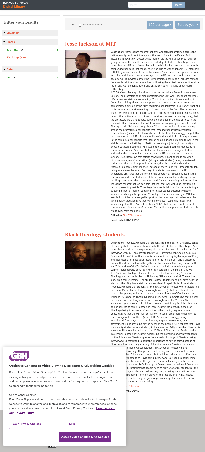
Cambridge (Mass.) (17, 57)
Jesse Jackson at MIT (90, 43)
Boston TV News (15, 4)
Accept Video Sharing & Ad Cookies (85, 437)
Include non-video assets (94, 24)
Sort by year (186, 24)
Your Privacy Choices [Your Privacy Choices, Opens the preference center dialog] (27, 424)
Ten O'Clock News (133, 215)
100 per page (159, 24)
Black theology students (95, 234)
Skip (72, 424)
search (178, 5)
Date (10, 69)
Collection (13, 33)
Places (11, 42)
